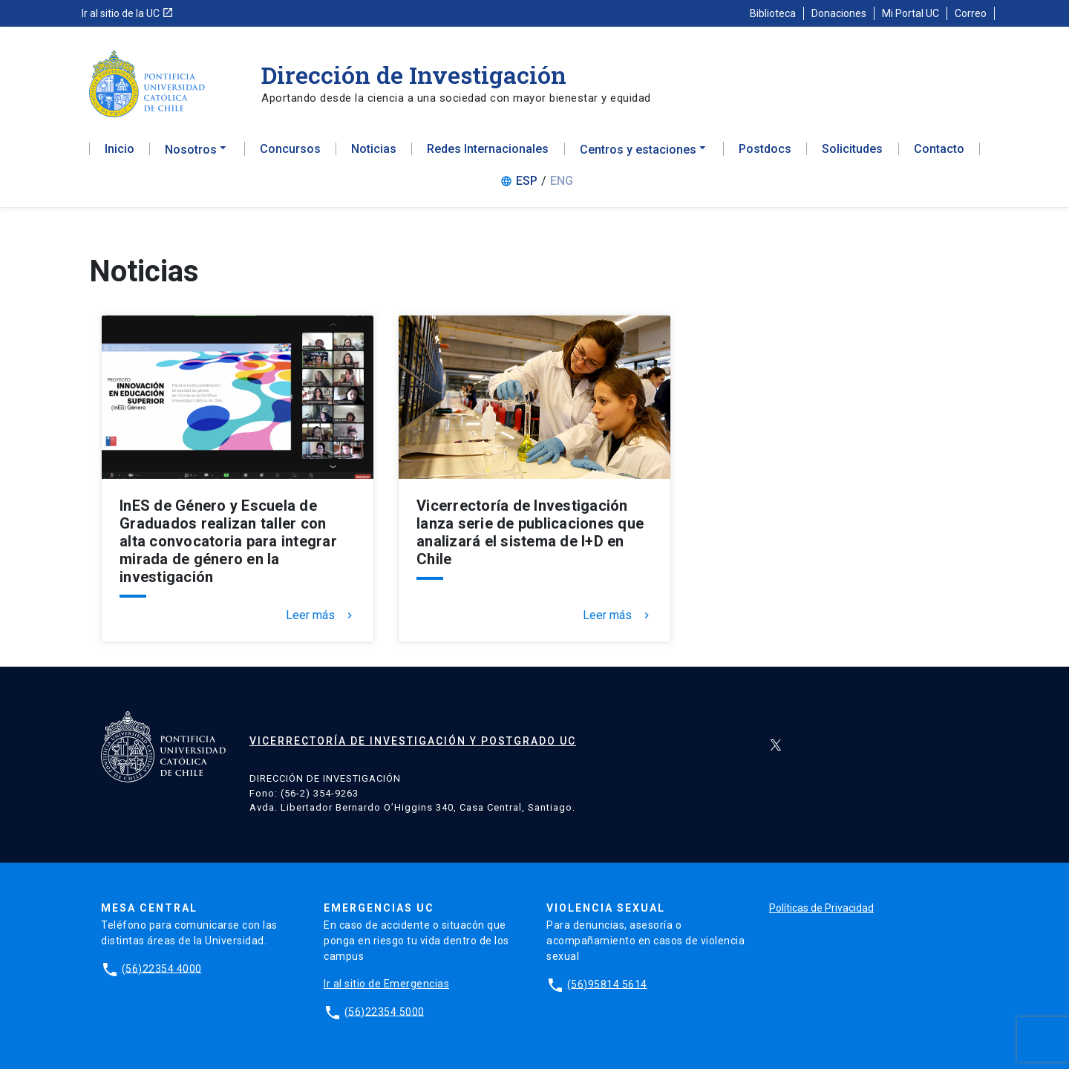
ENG (561, 184)
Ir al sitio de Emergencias (386, 987)
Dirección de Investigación (413, 75)
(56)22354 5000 (384, 1015)
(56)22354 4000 (162, 972)
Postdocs (765, 153)
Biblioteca (773, 13)
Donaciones (838, 13)
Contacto (939, 153)
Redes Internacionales (488, 153)
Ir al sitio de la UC (128, 13)
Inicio (119, 153)
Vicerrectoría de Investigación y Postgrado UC (412, 745)
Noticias (373, 153)
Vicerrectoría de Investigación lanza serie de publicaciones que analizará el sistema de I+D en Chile (530, 536)
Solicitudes (852, 153)
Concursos (290, 153)
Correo (971, 13)
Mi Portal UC (910, 13)
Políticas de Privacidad (821, 911)
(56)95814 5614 (607, 987)
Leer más (321, 619)
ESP (526, 184)
